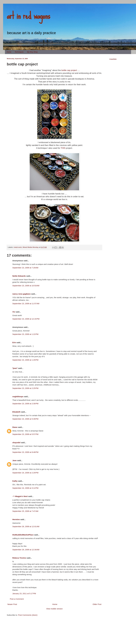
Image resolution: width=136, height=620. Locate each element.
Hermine (16, 519)
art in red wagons (28, 15)
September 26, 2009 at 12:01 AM (25, 526)
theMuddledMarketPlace (23, 535)
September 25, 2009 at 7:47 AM (25, 511)
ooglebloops (17, 396)
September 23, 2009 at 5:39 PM (25, 419)
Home (9, 52)
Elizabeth (16, 412)
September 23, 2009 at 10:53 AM (25, 286)
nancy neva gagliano (21, 294)
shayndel (16, 442)
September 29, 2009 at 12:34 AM (25, 550)
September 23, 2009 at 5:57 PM (25, 434)
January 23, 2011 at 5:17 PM (24, 593)
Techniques (19, 52)
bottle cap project (69, 70)
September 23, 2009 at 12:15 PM (25, 319)
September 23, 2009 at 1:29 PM (25, 360)
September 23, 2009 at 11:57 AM (25, 303)
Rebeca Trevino (19, 558)
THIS (63, 148)
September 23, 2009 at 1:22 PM (25, 334)
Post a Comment (17, 599)
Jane (14, 460)
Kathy (15, 481)
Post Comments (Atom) (27, 615)
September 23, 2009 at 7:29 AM (25, 268)
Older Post (97, 604)
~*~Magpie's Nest (20, 496)
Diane (14, 427)
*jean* (15, 368)
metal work (18, 247)
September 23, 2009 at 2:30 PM (25, 403)
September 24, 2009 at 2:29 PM (25, 473)
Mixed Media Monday (30, 247)
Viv (13, 312)
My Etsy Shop (32, 52)
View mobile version (54, 609)
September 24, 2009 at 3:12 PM (25, 488)
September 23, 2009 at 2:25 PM (25, 388)
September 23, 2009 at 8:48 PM (25, 452)
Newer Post (12, 604)
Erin (14, 342)
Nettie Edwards (19, 276)
